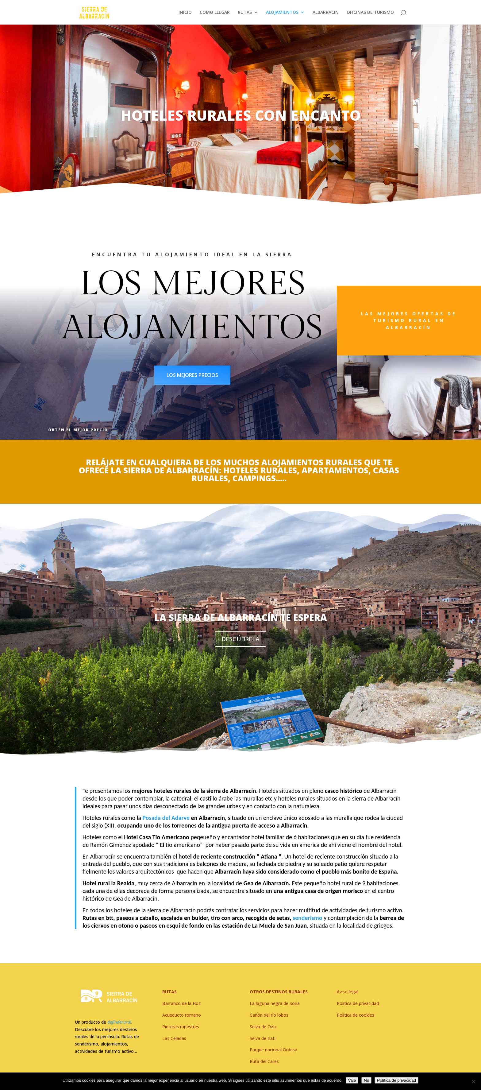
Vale (352, 1080)
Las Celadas (174, 1038)
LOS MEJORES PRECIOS (192, 375)
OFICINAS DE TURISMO (370, 12)
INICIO (185, 12)
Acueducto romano (181, 1015)
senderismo (306, 917)
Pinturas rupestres (180, 1027)
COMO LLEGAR (215, 12)
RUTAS (245, 12)
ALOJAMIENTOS (282, 12)
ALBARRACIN (326, 12)
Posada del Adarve (166, 817)
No (366, 1080)
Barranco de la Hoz (181, 1003)
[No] (473, 1081)
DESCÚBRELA (240, 642)
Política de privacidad (396, 1080)
